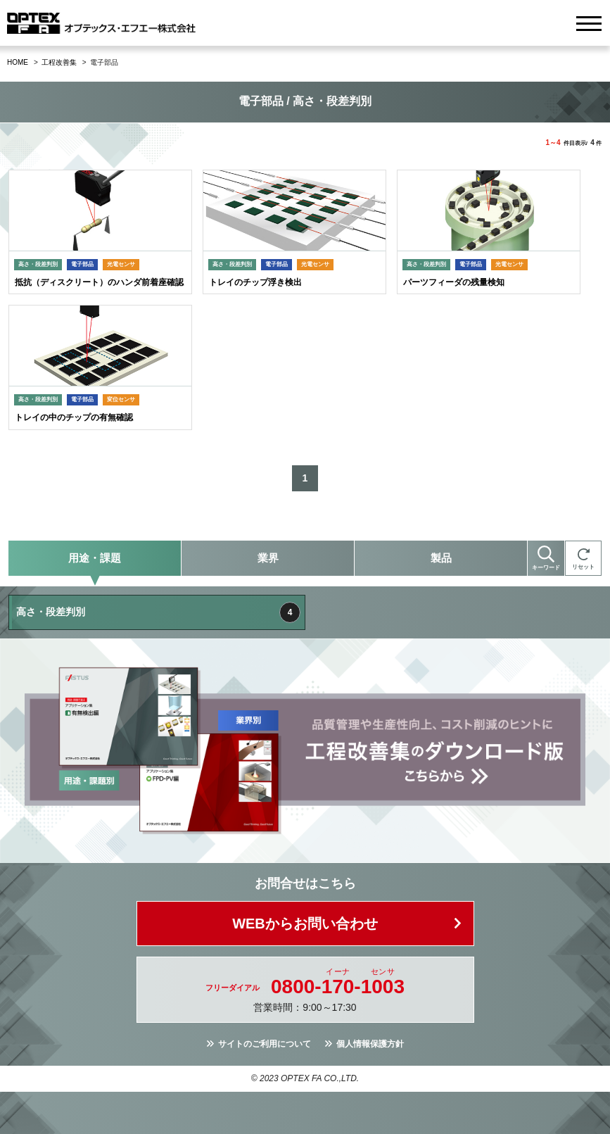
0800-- (338, 987)
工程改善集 (59, 62)
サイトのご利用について (264, 1044)
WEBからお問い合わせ (305, 923)
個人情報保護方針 (370, 1044)
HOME (17, 62)
